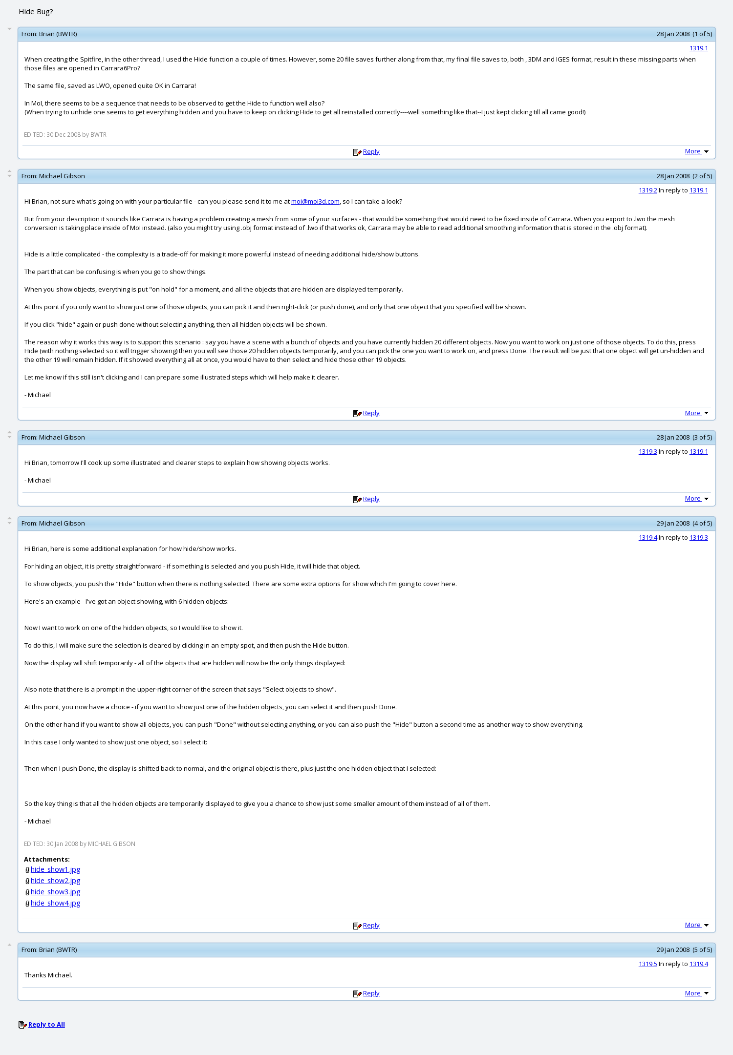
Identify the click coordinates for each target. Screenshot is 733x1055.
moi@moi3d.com (315, 201)
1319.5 (648, 963)
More (698, 151)
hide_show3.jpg (56, 891)
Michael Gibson (62, 175)
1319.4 (648, 537)
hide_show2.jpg (56, 880)
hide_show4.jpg (56, 902)
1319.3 (648, 451)
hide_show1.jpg (56, 869)
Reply (371, 151)
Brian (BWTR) (58, 33)
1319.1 (699, 47)
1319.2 (648, 190)
